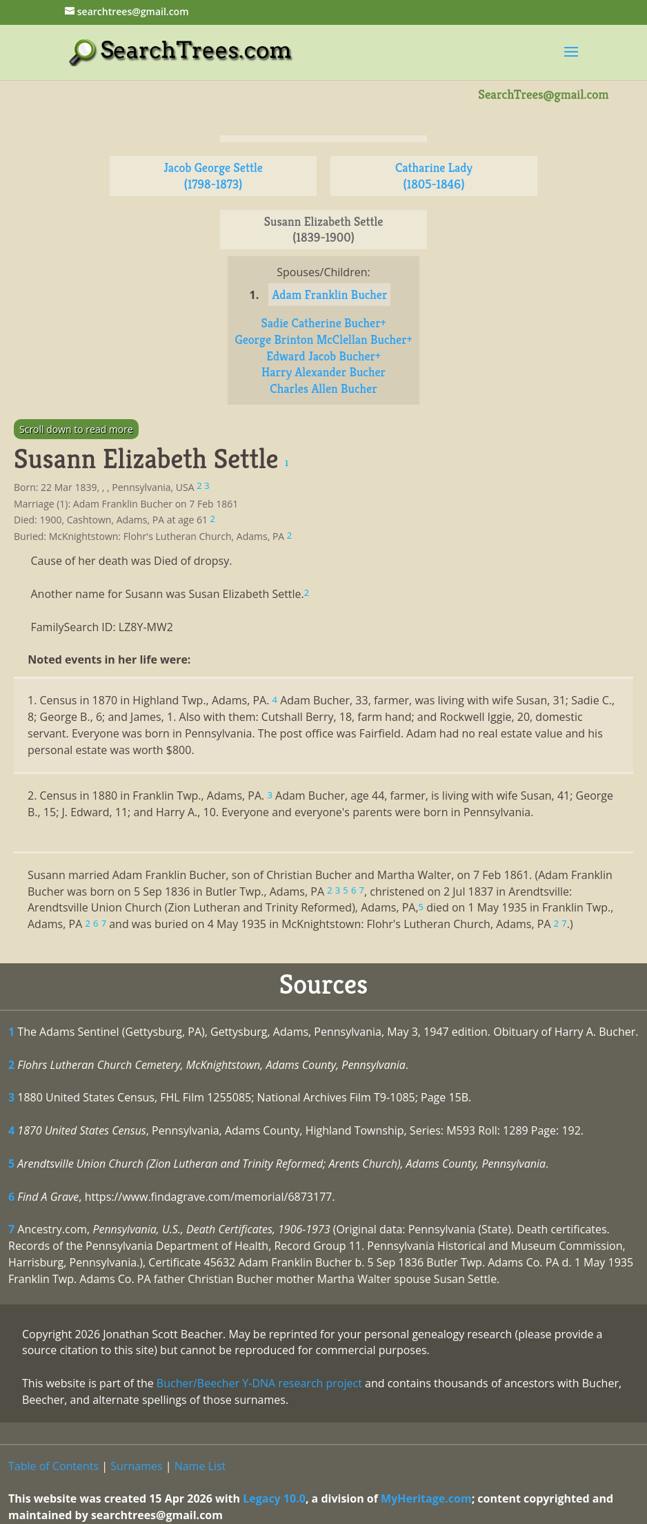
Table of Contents (53, 1466)
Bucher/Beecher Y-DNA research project (259, 1383)
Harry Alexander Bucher (323, 372)
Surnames (136, 1466)
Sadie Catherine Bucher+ (323, 323)
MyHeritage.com (426, 1498)
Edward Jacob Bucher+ (323, 356)
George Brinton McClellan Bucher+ (323, 339)
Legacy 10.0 (274, 1498)
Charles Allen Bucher (323, 388)
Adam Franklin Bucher (329, 294)
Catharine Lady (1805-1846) (433, 176)
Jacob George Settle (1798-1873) (213, 176)
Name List (200, 1466)
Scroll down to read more (76, 429)
